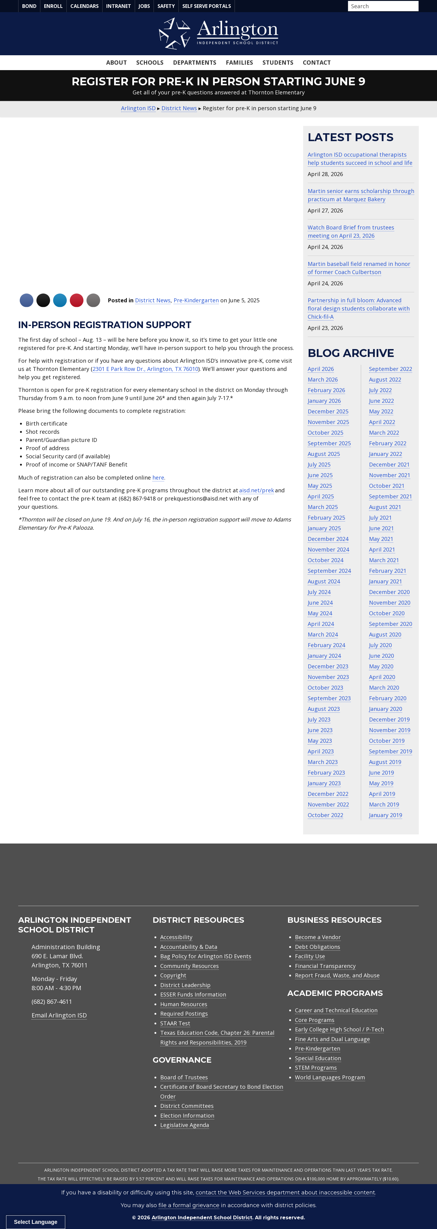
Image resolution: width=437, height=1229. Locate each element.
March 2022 (384, 432)
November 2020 (389, 602)
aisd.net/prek (256, 490)
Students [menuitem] (278, 62)
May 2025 (320, 485)
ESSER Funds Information (193, 994)
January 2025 (324, 528)
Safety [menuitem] (166, 6)
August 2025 (324, 453)
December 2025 (328, 411)
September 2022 (390, 368)
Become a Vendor (318, 937)
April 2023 (321, 751)
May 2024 (320, 613)
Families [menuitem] (239, 62)
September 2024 (329, 570)
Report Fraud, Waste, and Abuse (337, 975)
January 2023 (324, 783)
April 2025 (321, 496)
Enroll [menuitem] (53, 6)
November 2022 (328, 804)
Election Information (187, 1115)
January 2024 (324, 655)
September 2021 (390, 496)
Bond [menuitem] (29, 6)
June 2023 (320, 730)
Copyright (173, 975)
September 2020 (390, 623)
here (158, 477)
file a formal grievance (188, 1205)
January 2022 (385, 453)
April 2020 (382, 677)
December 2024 (328, 538)
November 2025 (328, 422)
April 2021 (382, 549)
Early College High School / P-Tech (339, 1029)
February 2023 (326, 772)
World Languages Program (330, 1077)
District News (153, 300)
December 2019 (389, 719)
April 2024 (321, 623)
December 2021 (389, 464)
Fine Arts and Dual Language (332, 1039)
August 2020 (385, 634)
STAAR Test (175, 1023)
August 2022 (385, 379)
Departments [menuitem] (194, 62)
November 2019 (389, 730)
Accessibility (176, 937)
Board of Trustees (184, 1077)
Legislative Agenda (184, 1125)
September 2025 (329, 443)
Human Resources (183, 1004)
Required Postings (184, 1013)
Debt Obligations (317, 946)
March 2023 (323, 762)
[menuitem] (367, 882)
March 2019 (384, 804)
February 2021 (387, 570)
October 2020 (387, 613)
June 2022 (381, 400)
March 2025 (323, 507)
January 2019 (385, 815)
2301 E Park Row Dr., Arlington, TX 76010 (145, 368)
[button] (416, 6)
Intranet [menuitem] (118, 6)
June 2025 (320, 475)
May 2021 (381, 538)
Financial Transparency (325, 965)
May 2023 (320, 740)
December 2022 (328, 793)
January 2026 (324, 400)
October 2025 (325, 432)
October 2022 (325, 815)
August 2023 (324, 708)
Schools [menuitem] (150, 62)
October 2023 (325, 687)
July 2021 (380, 517)
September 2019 (390, 751)
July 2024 (319, 592)
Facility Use (310, 956)
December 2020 (389, 592)
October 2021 (387, 485)
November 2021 (389, 475)
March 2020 (384, 687)
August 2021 (385, 507)
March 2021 (384, 560)
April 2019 (382, 793)
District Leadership (185, 985)
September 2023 (329, 698)
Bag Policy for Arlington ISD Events (205, 956)
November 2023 (328, 677)
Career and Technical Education (336, 1010)
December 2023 (328, 666)
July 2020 (380, 645)
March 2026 (323, 379)
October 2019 (387, 740)
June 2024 (320, 602)
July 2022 (380, 390)
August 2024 (324, 581)
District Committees (187, 1105)
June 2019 (381, 772)
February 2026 (326, 390)
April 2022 (382, 422)
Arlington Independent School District (202, 1218)
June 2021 (381, 528)
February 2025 (326, 517)
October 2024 (325, 560)
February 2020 (387, 698)
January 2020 (385, 708)
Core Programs (314, 1020)
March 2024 (323, 634)
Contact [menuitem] (317, 62)
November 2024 (328, 549)
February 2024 (326, 645)
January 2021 (385, 581)
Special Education (318, 1058)
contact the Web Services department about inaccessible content (285, 1192)
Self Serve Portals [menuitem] (206, 6)
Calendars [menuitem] (84, 6)
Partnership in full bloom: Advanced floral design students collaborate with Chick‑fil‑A (359, 308)
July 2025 (319, 464)
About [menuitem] (116, 62)
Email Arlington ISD (59, 1015)
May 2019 (381, 783)
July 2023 (319, 719)
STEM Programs (316, 1067)
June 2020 (381, 655)
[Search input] (381, 6)
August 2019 (385, 762)
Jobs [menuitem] (144, 6)
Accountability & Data (188, 946)
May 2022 (381, 411)
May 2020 (381, 666)
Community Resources (189, 965)
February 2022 (387, 443)
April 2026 (321, 368)
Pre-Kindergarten (196, 300)
